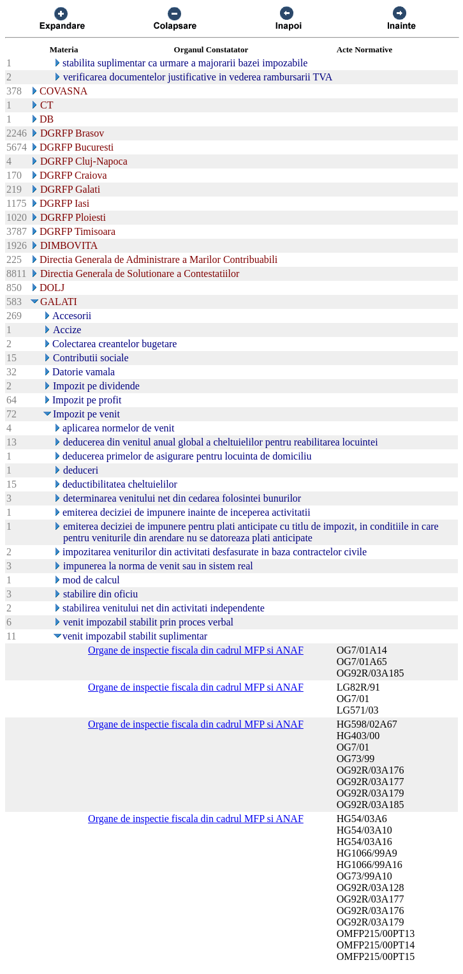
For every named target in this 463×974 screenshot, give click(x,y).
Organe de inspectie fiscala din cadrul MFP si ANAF (196, 650)
